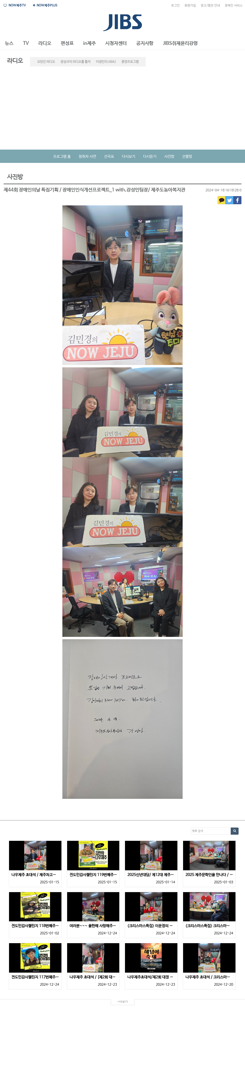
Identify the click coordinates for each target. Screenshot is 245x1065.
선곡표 (109, 156)
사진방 (169, 156)
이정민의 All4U (106, 62)
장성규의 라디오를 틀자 (75, 62)
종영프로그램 (130, 62)
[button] (9, 43)
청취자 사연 (87, 156)
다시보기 (128, 156)
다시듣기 (149, 156)
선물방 (187, 156)
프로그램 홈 (62, 156)
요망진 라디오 (46, 62)
